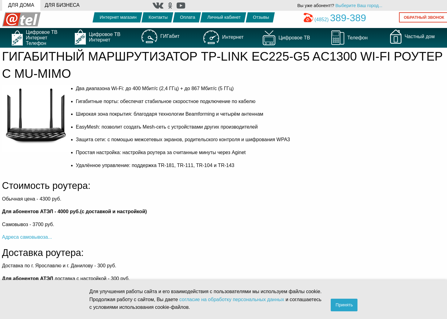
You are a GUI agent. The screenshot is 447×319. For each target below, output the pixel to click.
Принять (344, 304)
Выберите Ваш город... (358, 5)
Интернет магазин (118, 17)
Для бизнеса (62, 5)
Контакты (158, 17)
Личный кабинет (224, 17)
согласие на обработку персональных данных (231, 299)
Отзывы (261, 17)
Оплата (187, 17)
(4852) (335, 19)
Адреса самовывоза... (27, 237)
